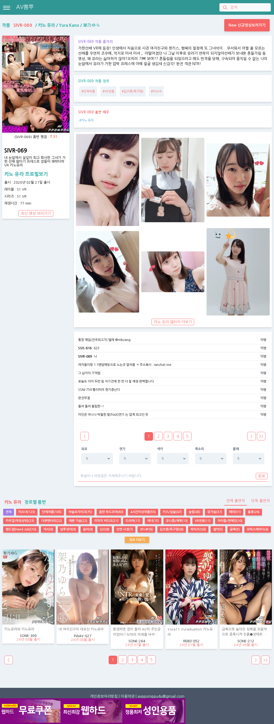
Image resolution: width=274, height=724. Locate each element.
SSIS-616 (85, 348)
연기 (122, 449)
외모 (84, 449)
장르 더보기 (137, 539)
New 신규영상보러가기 (247, 25)
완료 (261, 476)
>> (261, 436)
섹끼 (160, 449)
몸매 (236, 449)
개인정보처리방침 (104, 696)
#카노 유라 (86, 120)
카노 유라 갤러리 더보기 (173, 322)
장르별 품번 (24, 502)
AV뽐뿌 (25, 7)
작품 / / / (51, 25)
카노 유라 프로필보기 (26, 174)
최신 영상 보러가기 (36, 213)
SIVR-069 (85, 356)
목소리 (199, 449)
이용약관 (128, 696)
